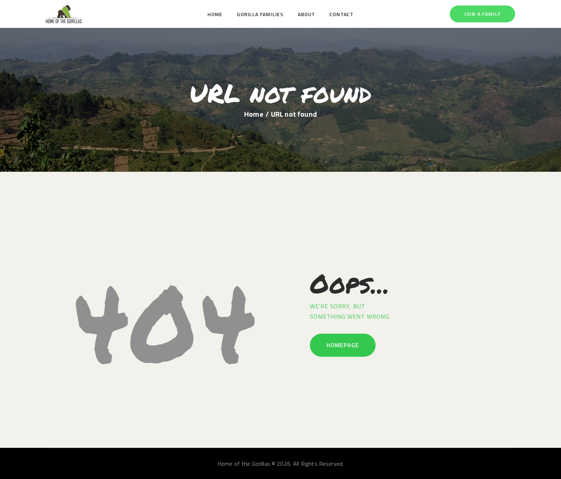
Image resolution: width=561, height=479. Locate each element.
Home (253, 114)
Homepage (342, 345)
